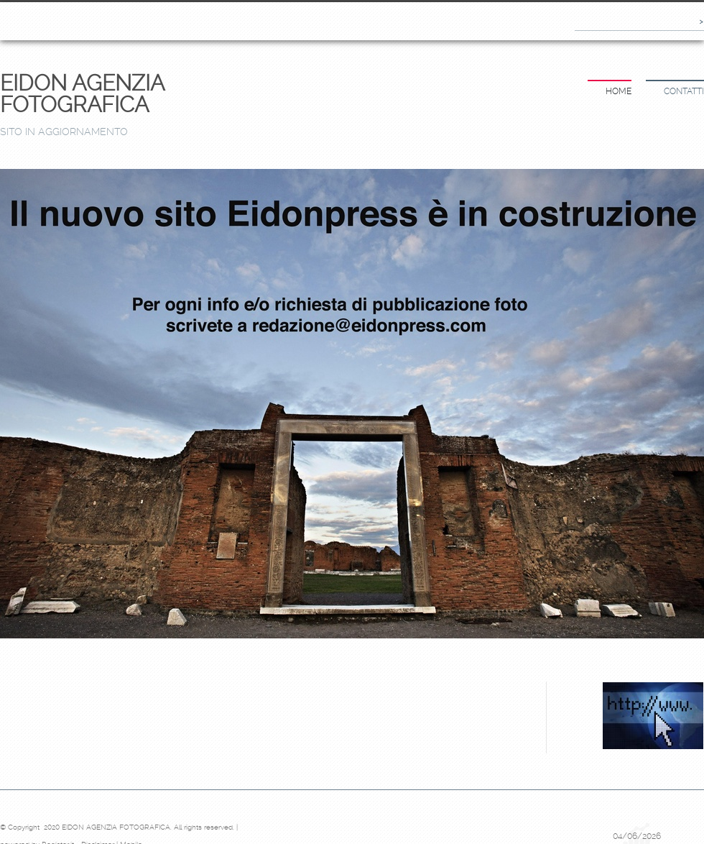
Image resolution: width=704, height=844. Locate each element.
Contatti (684, 91)
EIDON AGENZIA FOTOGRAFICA (82, 93)
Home (618, 91)
